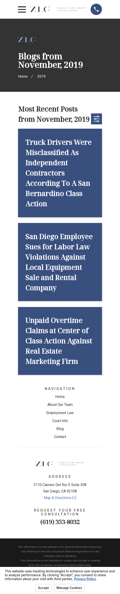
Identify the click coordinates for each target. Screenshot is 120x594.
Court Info (60, 421)
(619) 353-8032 (60, 522)
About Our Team (60, 404)
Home (60, 396)
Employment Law (60, 413)
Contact (60, 437)
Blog (60, 429)
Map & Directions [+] (60, 498)
